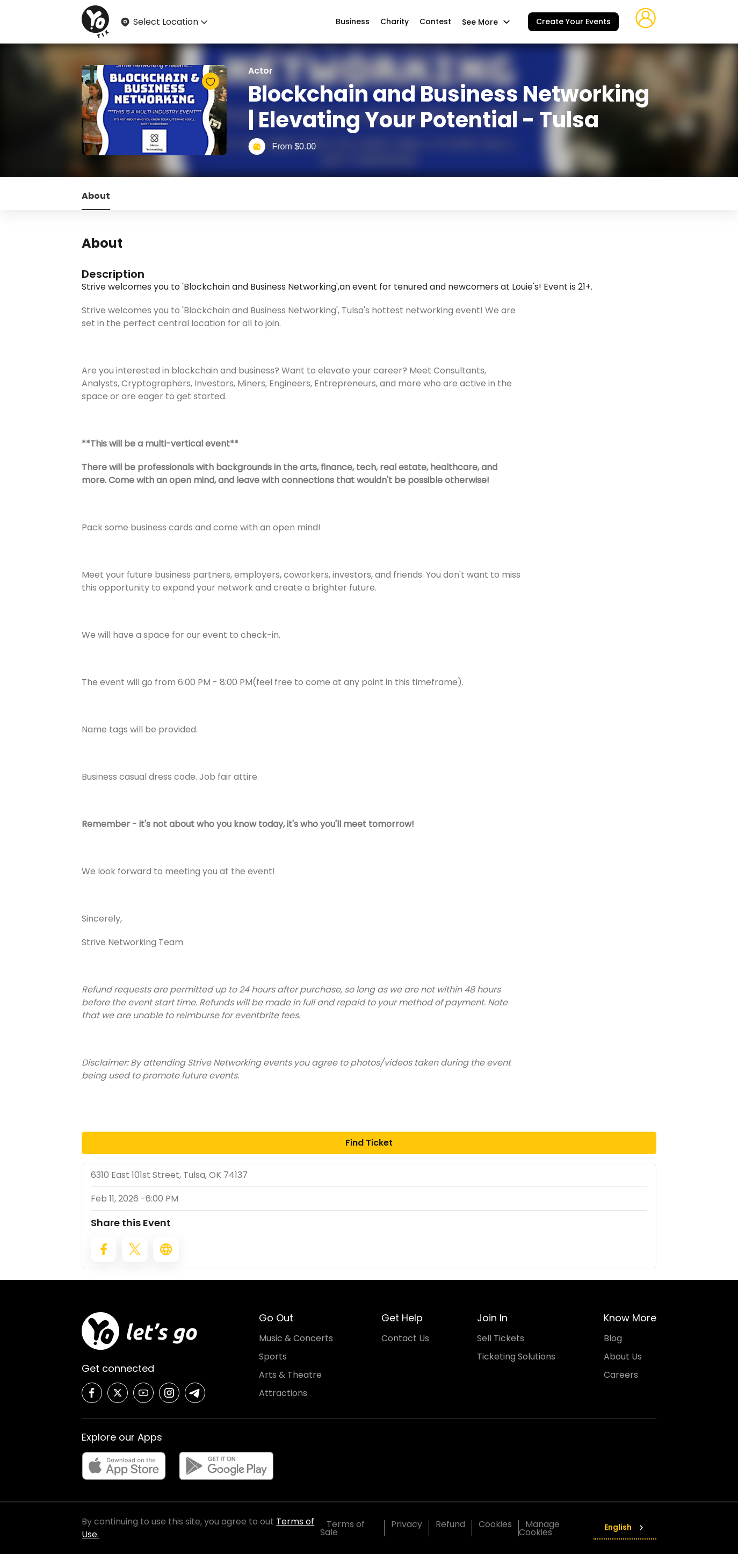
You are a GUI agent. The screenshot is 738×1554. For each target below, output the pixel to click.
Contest (435, 22)
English (625, 1527)
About (96, 196)
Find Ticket (369, 1142)
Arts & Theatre (290, 1375)
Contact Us (405, 1338)
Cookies (495, 1524)
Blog (613, 1338)
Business (353, 22)
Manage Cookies (539, 1528)
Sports (273, 1356)
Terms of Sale (342, 1528)
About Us (623, 1356)
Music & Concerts (296, 1338)
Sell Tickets (500, 1338)
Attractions (283, 1393)
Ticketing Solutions (516, 1356)
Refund (450, 1524)
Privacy (406, 1524)
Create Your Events (573, 21)
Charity (394, 22)
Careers (621, 1375)
